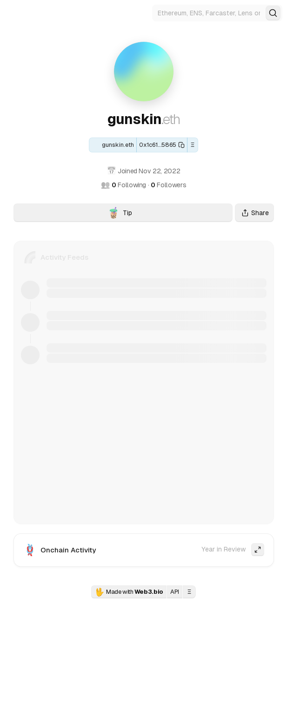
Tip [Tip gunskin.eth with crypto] (170, 214)
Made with (128, 591)
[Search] (273, 13)
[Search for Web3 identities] (217, 13)
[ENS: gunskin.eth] (113, 145)
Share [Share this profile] (254, 213)
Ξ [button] (193, 144)
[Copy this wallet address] (161, 145)
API (174, 591)
